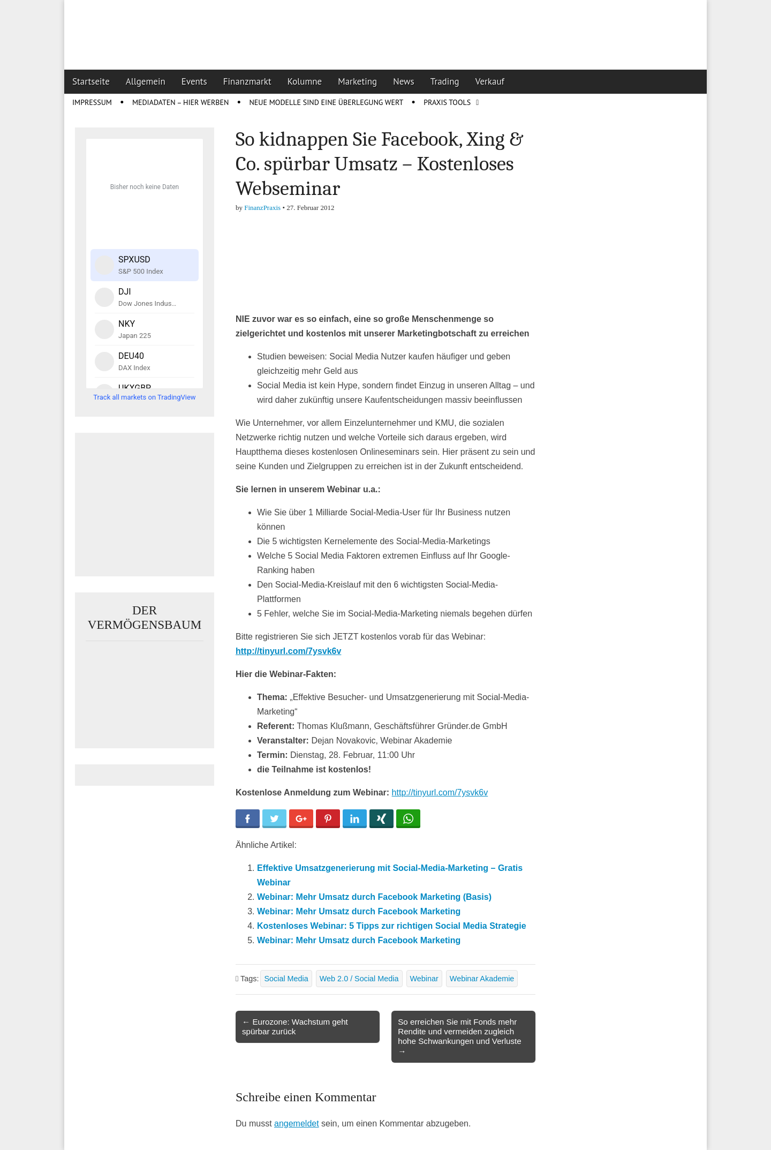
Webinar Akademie (482, 978)
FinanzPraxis (262, 208)
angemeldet (296, 1123)
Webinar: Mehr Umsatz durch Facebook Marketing (358, 911)
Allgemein (145, 81)
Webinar (424, 978)
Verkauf (489, 81)
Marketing (357, 81)
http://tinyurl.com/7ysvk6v (288, 651)
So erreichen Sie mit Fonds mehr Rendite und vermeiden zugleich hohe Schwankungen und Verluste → (459, 1036)
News (403, 81)
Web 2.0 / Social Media (359, 978)
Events (194, 81)
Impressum (92, 102)
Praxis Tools (447, 102)
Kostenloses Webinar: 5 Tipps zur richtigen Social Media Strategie (391, 925)
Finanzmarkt (247, 81)
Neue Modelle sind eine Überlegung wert (326, 102)
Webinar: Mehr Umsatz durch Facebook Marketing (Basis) (374, 896)
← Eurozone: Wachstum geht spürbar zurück (295, 1026)
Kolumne (305, 81)
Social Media (286, 978)
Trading (444, 81)
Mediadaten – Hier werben (180, 102)
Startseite (91, 81)
